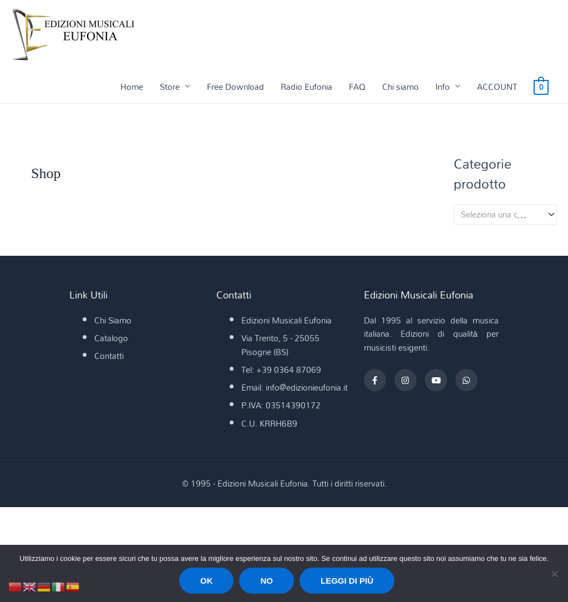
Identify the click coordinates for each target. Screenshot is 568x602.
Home (131, 87)
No (266, 580)
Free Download (235, 87)
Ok (206, 580)
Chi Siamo (112, 320)
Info (442, 87)
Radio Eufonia (306, 87)
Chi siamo (400, 87)
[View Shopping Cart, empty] (541, 87)
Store (170, 87)
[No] (554, 573)
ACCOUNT (497, 87)
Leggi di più (347, 580)
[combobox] (505, 215)
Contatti (109, 356)
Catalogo (111, 338)
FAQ (357, 87)
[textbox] (500, 214)
